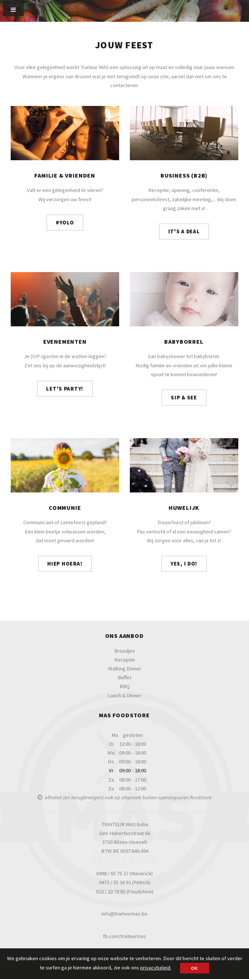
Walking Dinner (124, 668)
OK (194, 968)
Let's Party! (64, 388)
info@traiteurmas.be (124, 913)
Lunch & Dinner (124, 695)
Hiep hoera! (64, 563)
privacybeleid (155, 967)
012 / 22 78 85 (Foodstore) (124, 891)
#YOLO (65, 222)
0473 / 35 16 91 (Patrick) (125, 882)
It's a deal (184, 231)
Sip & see (184, 397)
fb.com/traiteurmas (124, 936)
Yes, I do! (183, 563)
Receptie (124, 659)
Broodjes (124, 650)
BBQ (125, 686)
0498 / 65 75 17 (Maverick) (124, 873)
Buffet (124, 677)
